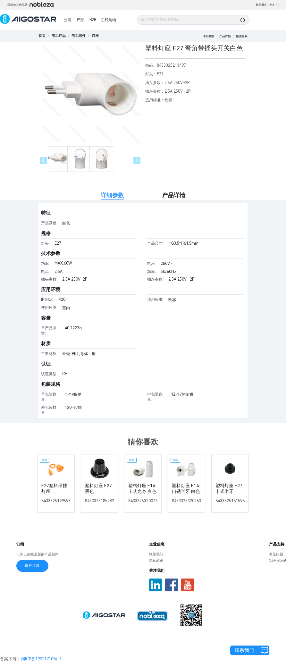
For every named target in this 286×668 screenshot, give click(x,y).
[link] (59, 36)
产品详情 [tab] (173, 195)
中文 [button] (274, 4)
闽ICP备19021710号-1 (41, 658)
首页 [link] (42, 36)
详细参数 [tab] (112, 195)
